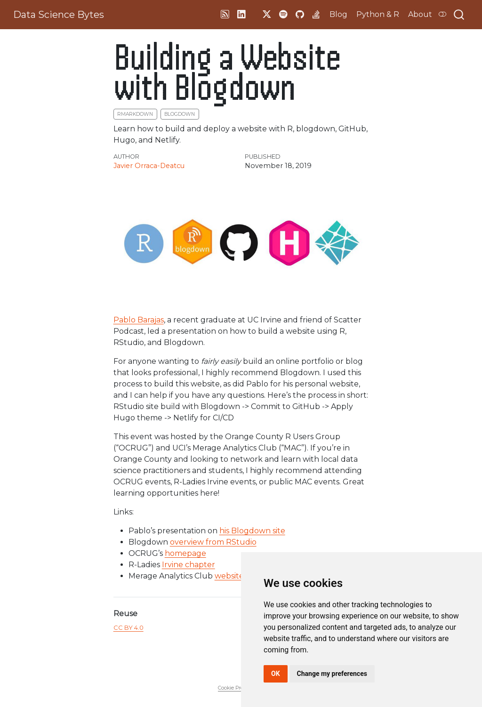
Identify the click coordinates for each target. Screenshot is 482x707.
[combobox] (459, 14)
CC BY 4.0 (128, 627)
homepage (185, 553)
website (229, 575)
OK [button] (275, 673)
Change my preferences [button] (332, 673)
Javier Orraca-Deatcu (149, 165)
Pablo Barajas (138, 319)
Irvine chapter (188, 564)
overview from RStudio (213, 542)
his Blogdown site (252, 530)
